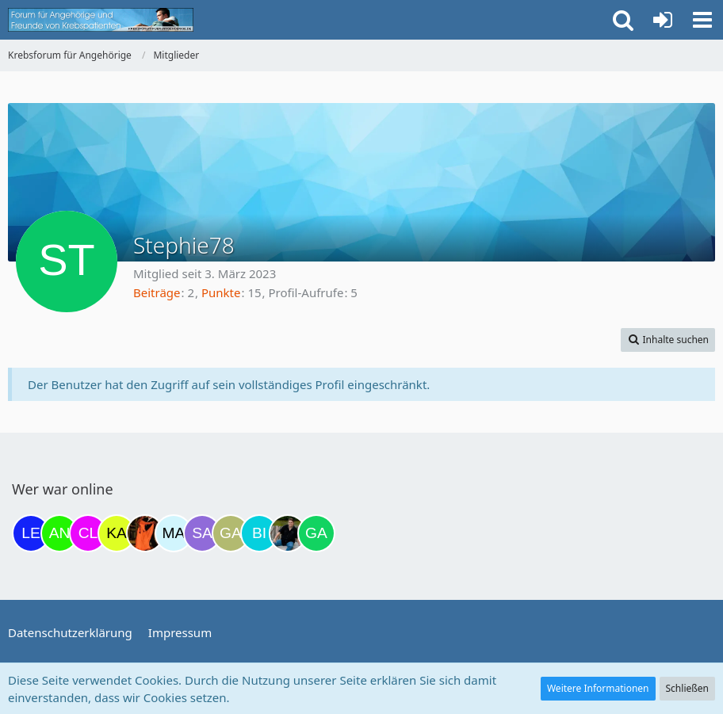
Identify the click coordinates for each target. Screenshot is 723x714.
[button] (702, 20)
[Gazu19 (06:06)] (316, 533)
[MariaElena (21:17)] (174, 533)
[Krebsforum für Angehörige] (101, 20)
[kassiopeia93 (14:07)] (117, 533)
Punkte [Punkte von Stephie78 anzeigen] (221, 292)
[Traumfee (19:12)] (145, 533)
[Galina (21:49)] (231, 533)
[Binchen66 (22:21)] (259, 533)
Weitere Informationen (598, 688)
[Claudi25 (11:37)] (88, 533)
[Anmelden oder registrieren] (663, 20)
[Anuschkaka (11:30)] (59, 533)
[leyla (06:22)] (31, 533)
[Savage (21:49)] (202, 533)
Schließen (687, 688)
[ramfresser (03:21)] (288, 533)
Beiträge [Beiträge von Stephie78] (157, 292)
